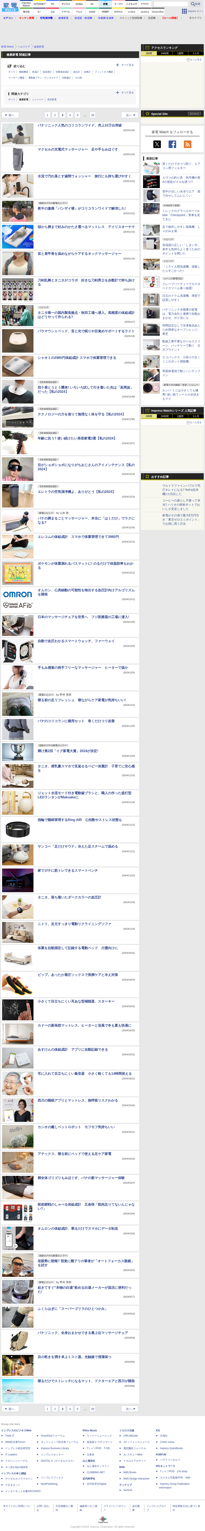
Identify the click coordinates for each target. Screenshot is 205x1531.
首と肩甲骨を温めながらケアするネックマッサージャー (79, 253)
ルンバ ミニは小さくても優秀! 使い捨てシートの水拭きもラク (180, 394)
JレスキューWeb (132, 1454)
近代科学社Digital (96, 1483)
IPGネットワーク (165, 1466)
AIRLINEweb (130, 1435)
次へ (132, 115)
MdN (122, 1467)
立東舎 (90, 1454)
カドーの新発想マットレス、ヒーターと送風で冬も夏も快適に (84, 1025)
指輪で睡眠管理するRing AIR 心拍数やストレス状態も (80, 820)
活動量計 (66, 77)
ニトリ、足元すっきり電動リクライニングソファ (74, 924)
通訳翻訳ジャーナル (134, 1448)
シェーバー (38, 99)
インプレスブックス (52, 1477)
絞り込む (19, 66)
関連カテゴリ (20, 93)
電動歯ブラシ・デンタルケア (43, 77)
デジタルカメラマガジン (19, 1478)
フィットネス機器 (104, 72)
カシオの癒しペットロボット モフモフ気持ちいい (76, 1127)
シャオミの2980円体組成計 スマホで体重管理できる (77, 358)
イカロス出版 (126, 1430)
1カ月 (196, 53)
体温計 (35, 72)
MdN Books (129, 1472)
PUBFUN (161, 1454)
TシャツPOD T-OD (98, 1448)
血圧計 (76, 72)
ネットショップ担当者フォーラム (59, 1442)
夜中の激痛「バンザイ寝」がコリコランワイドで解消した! (82, 208)
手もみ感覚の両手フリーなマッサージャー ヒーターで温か (83, 667)
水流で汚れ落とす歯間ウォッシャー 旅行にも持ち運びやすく (84, 176)
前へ (8, 115)
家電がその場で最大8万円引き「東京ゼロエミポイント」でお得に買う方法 (181, 519)
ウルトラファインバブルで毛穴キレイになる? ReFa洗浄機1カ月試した (181, 490)
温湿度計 (47, 72)
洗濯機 (151, 18)
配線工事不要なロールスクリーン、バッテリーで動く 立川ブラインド (181, 345)
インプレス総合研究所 (17, 1448)
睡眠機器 (23, 72)
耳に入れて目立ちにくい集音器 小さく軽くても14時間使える (85, 1073)
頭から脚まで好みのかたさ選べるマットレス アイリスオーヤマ (86, 227)
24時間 (164, 53)
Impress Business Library (55, 1448)
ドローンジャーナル (16, 1460)
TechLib (127, 1490)
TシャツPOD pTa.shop (173, 1471)
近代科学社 (89, 1478)
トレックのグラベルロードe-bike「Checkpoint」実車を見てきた (181, 215)
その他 (78, 77)
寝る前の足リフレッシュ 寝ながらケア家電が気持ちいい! (82, 700)
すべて (11, 72)
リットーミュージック (99, 1435)
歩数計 (87, 72)
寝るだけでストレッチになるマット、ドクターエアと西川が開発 (86, 1381)
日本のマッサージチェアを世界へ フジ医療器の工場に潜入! (83, 617)
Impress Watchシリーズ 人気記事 (173, 410)
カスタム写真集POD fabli (175, 1477)
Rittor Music (90, 1430)
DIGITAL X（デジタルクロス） (58, 1460)
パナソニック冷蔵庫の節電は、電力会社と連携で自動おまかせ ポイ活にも (181, 314)
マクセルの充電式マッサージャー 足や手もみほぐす (78, 149)
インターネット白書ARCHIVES (23, 1491)
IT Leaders (11, 1454)
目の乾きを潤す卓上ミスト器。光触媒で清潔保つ (74, 1357)
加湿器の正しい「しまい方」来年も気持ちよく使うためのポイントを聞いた (181, 249)
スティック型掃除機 (130, 18)
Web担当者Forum (15, 1442)
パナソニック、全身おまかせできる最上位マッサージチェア (83, 1333)
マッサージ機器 (16, 77)
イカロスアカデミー (134, 1460)
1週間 (180, 53)
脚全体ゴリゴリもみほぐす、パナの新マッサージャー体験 (81, 1178)
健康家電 (23, 99)
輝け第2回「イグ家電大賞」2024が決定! (68, 751)
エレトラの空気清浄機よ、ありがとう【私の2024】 (76, 492)
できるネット (12, 1484)
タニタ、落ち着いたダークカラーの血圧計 (69, 897)
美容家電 (51, 99)
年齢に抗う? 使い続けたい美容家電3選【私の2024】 (77, 438)
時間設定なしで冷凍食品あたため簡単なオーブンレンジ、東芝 (181, 329)
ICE (158, 1430)
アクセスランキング (164, 47)
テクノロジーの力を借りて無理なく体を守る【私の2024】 (82, 414)
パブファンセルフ (170, 1459)
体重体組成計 (62, 72)
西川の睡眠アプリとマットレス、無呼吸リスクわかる (78, 1100)
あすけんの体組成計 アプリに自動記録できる (73, 1049)
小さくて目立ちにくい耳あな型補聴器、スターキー (76, 1001)
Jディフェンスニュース (136, 1442)
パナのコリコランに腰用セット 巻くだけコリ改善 (76, 721)
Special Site (159, 114)
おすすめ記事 (160, 476)
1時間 (149, 53)
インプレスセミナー (52, 1454)
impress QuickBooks (171, 1448)
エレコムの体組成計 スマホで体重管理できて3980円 (78, 537)
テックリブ (125, 1484)
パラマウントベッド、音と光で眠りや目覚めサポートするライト (86, 331)
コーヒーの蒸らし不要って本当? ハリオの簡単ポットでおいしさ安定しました (181, 504)
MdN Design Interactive (136, 1478)
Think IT (9, 1435)
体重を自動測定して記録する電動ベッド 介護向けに (78, 948)
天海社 (164, 1435)
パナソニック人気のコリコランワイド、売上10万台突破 (80, 125)
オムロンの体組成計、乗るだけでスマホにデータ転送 (78, 1228)
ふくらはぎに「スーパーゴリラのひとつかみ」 (73, 1309)
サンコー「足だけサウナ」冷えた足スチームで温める (78, 846)
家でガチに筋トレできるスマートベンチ (68, 870)
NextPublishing (49, 1483)
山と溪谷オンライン (98, 1466)
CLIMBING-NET (96, 1472)
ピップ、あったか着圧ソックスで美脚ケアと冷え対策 (78, 975)
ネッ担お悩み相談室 (16, 1467)
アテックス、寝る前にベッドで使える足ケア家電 (74, 1154)
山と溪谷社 (89, 1460)
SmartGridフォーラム (53, 1435)
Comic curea (167, 1442)
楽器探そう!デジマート (100, 1442)
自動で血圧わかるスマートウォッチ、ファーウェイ (76, 641)
